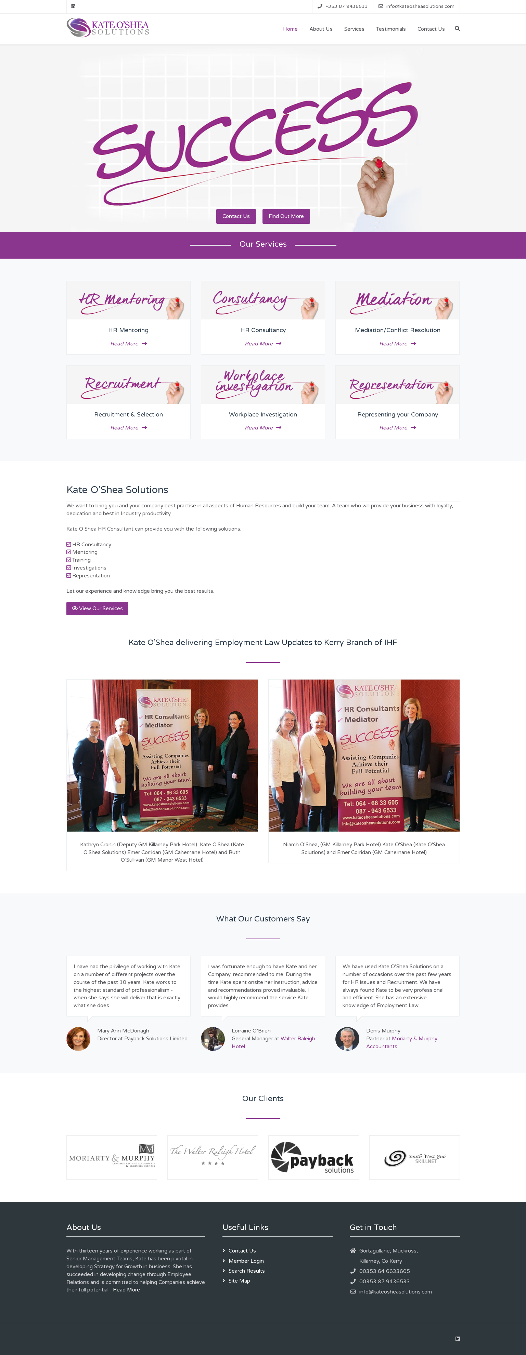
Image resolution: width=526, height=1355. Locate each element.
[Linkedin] (73, 6)
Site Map (239, 1281)
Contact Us (236, 216)
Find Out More (286, 216)
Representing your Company (397, 414)
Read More (128, 344)
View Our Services (97, 608)
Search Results (247, 1271)
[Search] (457, 29)
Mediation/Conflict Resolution (397, 330)
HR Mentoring (128, 330)
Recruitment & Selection (128, 414)
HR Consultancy (263, 330)
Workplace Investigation (263, 414)
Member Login (246, 1261)
